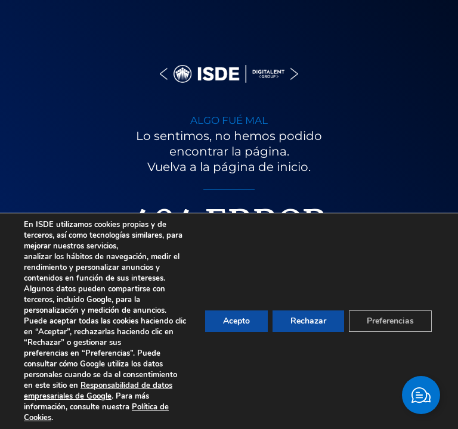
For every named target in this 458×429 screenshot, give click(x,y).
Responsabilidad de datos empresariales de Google (98, 391)
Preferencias (390, 321)
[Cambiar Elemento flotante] (421, 395)
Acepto (236, 321)
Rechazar (308, 321)
